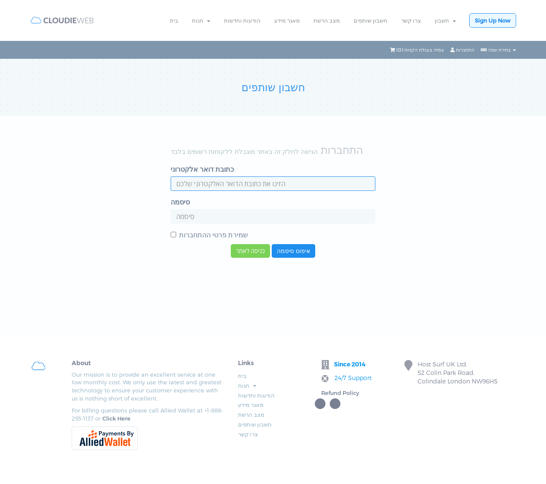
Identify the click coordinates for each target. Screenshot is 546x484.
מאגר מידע (287, 20)
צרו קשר (411, 20)
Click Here (116, 418)
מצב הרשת (327, 20)
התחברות (462, 49)
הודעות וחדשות (242, 20)
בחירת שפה (498, 49)
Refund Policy (340, 392)
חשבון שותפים (370, 20)
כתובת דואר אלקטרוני (202, 169)
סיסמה (180, 202)
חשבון (445, 20)
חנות (201, 20)
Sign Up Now (493, 20)
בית (174, 20)
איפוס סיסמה (293, 250)
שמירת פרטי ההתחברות (209, 234)
